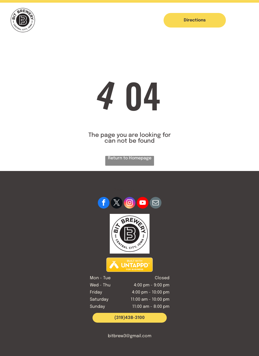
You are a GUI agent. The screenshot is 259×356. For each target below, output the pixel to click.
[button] (245, 20)
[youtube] (142, 203)
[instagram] (129, 203)
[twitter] (116, 203)
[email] (155, 203)
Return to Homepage (129, 158)
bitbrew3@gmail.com (129, 336)
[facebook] (103, 203)
